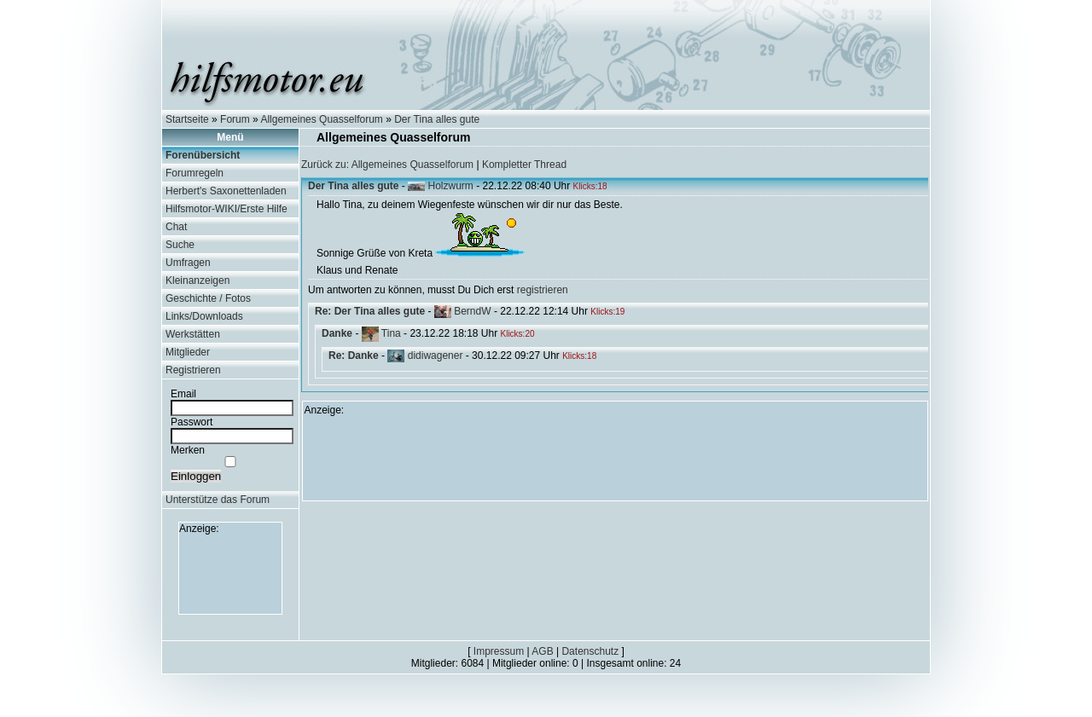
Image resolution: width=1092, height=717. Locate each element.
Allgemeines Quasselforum (321, 119)
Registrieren (193, 370)
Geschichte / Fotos (208, 298)
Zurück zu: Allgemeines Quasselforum (387, 165)
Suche (180, 245)
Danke (337, 333)
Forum (235, 119)
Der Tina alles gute (436, 119)
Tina (391, 333)
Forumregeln (195, 173)
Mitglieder (188, 352)
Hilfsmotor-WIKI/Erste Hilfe (227, 209)
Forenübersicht (203, 155)
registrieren (542, 290)
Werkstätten (193, 334)
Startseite (187, 119)
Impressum (498, 651)
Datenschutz (590, 651)
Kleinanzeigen (197, 280)
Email (183, 394)
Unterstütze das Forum (218, 500)
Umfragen (188, 263)
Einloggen (196, 476)
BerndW (472, 311)
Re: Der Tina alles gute (370, 311)
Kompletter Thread (524, 165)
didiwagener (435, 355)
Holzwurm (450, 186)
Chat (176, 227)
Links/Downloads (204, 316)
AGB (542, 651)
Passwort (191, 422)
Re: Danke (353, 355)
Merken (188, 450)
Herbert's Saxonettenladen (226, 191)
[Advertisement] (230, 573)
